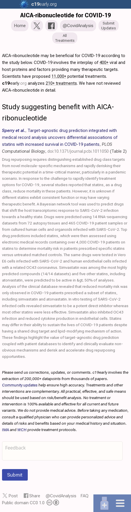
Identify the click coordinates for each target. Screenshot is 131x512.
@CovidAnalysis (61, 495)
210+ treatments (61, 83)
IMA (5, 429)
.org (43, 4)
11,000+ (58, 76)
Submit (15, 475)
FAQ (84, 495)
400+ (103, 62)
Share (34, 495)
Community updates (20, 385)
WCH (22, 429)
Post (13, 495)
